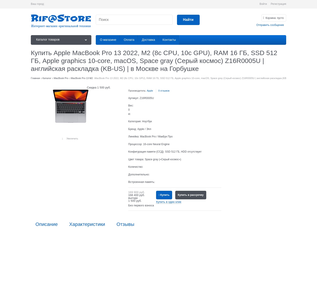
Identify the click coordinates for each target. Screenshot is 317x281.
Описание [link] (46, 224)
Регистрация (278, 3)
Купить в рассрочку (191, 194)
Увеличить (72, 138)
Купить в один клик (168, 202)
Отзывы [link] (125, 224)
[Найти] (188, 20)
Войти (263, 3)
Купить (165, 194)
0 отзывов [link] (164, 90)
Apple (150, 90)
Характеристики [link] (87, 224)
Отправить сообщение (270, 25)
